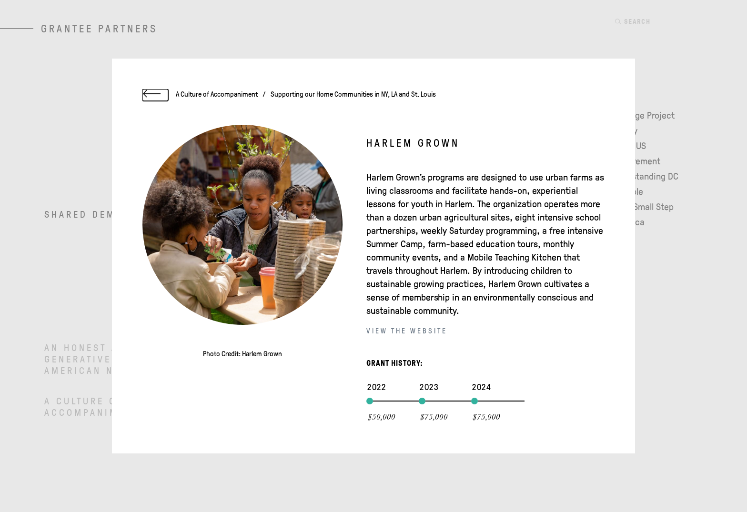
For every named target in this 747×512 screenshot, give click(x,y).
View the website (406, 331)
